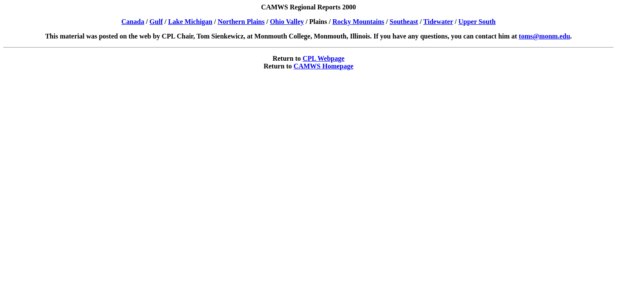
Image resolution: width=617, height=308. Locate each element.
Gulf (156, 21)
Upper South (477, 21)
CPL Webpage (323, 58)
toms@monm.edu (544, 36)
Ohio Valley (287, 21)
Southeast (404, 21)
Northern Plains (240, 21)
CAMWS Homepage (323, 66)
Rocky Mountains (358, 21)
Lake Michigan (190, 21)
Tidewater (438, 21)
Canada (132, 21)
